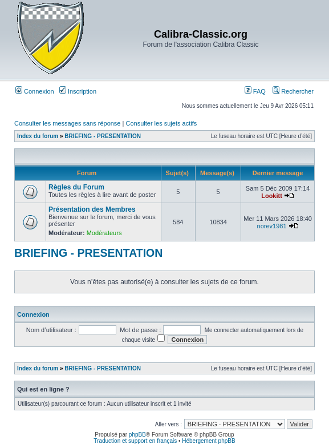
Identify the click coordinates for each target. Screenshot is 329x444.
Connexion (34, 91)
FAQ (255, 91)
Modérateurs (104, 232)
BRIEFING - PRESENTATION (102, 136)
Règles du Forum (76, 187)
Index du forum (37, 136)
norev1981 (272, 226)
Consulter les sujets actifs (161, 123)
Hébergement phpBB (208, 441)
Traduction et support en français (135, 441)
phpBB (137, 434)
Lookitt (271, 195)
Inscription (77, 91)
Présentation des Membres (92, 209)
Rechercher (293, 91)
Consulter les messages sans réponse (67, 123)
